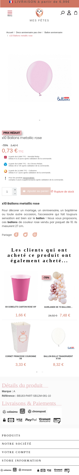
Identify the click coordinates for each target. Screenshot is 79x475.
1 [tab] (39, 120)
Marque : (7, 391)
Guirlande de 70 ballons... (58, 307)
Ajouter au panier (36, 191)
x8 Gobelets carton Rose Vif (20, 307)
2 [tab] (42, 372)
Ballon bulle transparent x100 (58, 357)
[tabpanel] (39, 78)
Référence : (9, 395)
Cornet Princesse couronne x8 (20, 357)
